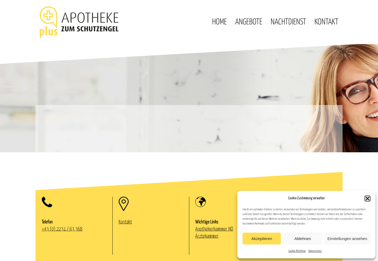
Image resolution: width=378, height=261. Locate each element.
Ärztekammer (207, 236)
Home (219, 22)
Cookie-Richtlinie (297, 250)
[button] (367, 198)
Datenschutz (315, 250)
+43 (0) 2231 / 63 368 (62, 229)
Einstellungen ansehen (347, 238)
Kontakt (326, 22)
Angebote (248, 22)
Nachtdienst (288, 22)
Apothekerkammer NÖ (214, 229)
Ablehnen (302, 238)
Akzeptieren (261, 238)
